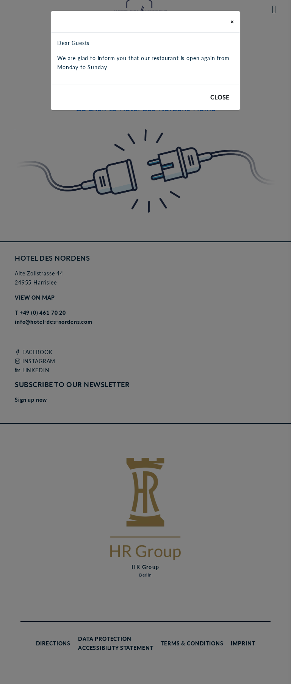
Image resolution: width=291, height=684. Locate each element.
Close (219, 97)
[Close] (232, 21)
